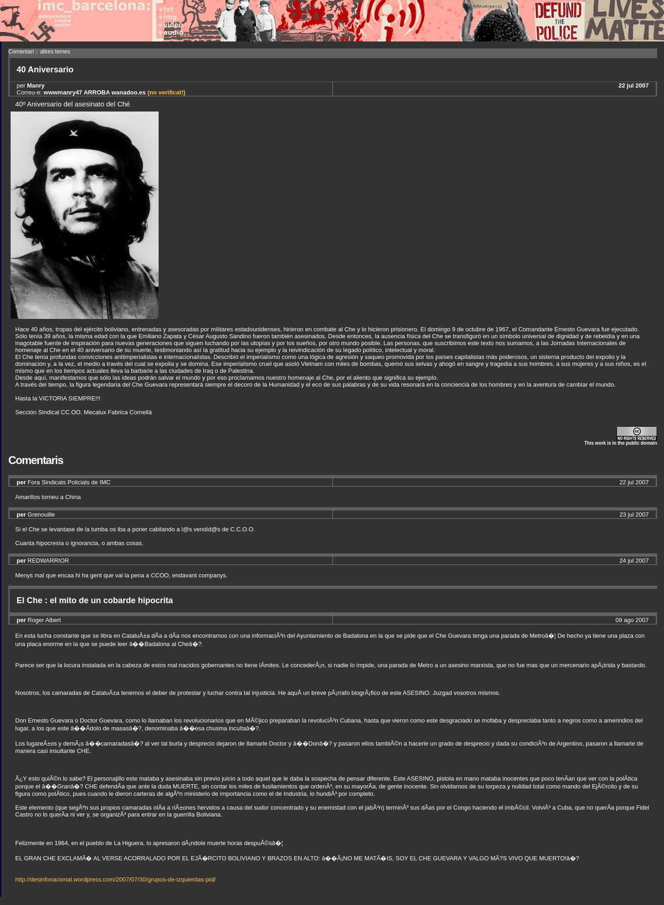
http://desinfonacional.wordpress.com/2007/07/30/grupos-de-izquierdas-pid (114, 879)
